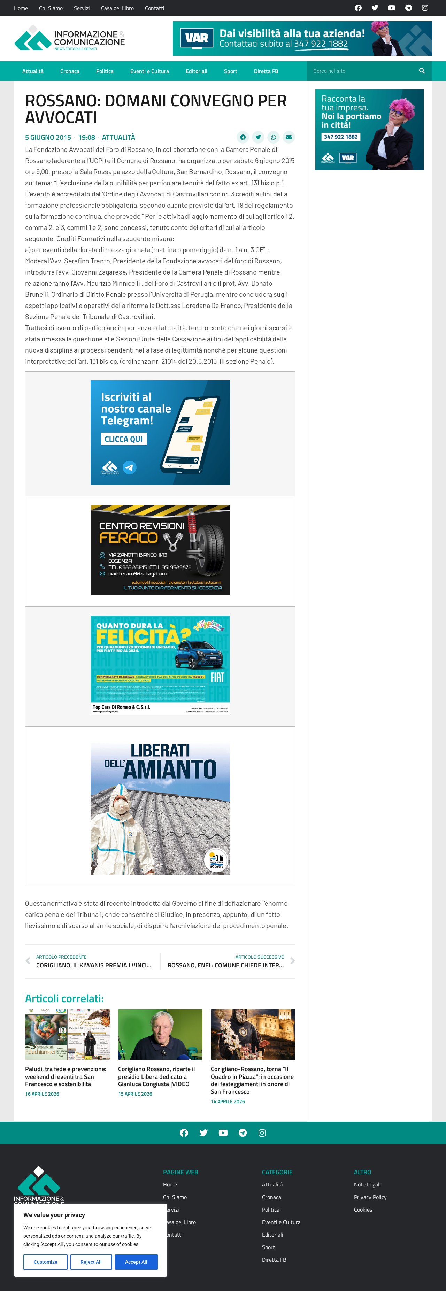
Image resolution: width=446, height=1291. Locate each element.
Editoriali (196, 71)
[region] (90, 1240)
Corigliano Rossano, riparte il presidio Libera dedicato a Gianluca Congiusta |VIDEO (156, 1076)
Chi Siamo (51, 8)
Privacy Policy (370, 1197)
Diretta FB (266, 71)
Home (21, 8)
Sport (230, 71)
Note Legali (367, 1184)
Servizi (82, 8)
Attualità (33, 71)
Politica (105, 71)
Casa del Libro (117, 8)
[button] (243, 137)
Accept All (136, 1262)
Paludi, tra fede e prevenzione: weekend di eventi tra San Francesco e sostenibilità (65, 1076)
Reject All (91, 1262)
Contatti (154, 8)
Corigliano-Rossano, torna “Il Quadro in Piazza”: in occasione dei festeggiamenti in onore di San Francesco (252, 1080)
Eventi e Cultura (149, 71)
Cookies (363, 1209)
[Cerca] (422, 71)
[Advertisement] (367, 282)
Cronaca (69, 71)
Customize (45, 1262)
